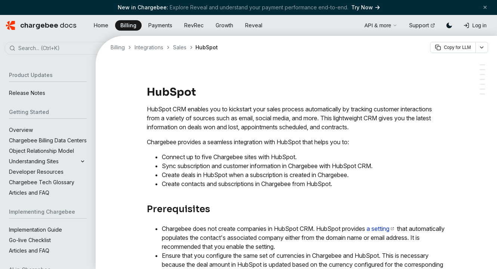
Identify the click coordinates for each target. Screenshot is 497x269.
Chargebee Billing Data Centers (48, 140)
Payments (160, 25)
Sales (179, 47)
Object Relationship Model (41, 151)
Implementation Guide (35, 229)
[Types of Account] (482, 69)
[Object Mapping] (482, 74)
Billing (128, 25)
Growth (224, 25)
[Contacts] (482, 84)
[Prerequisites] (482, 64)
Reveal (253, 25)
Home (101, 25)
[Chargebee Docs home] (41, 25)
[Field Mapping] (482, 79)
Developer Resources (36, 171)
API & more (380, 25)
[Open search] (350, 24)
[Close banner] (485, 7)
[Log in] (475, 25)
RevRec (194, 25)
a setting (380, 228)
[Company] (482, 89)
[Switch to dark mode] (449, 25)
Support (422, 25)
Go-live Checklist (30, 240)
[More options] (482, 47)
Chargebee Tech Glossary (41, 182)
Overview (21, 130)
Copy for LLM (453, 47)
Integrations (149, 47)
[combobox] (59, 48)
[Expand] (82, 161)
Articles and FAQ (29, 192)
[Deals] (482, 94)
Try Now (365, 7)
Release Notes (27, 93)
